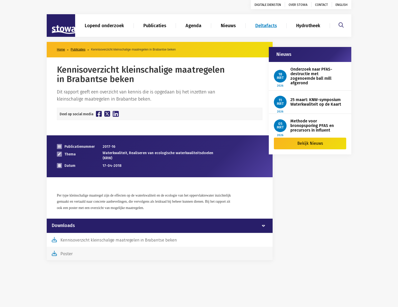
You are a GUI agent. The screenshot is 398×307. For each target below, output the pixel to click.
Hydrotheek (308, 25)
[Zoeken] (341, 24)
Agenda (193, 25)
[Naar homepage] (61, 25)
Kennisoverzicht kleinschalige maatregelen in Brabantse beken (118, 240)
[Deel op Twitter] (107, 113)
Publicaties (154, 25)
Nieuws (228, 25)
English (341, 5)
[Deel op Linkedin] (116, 114)
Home (61, 49)
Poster (66, 253)
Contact (321, 5)
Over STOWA (298, 5)
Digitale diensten (268, 5)
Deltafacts (266, 25)
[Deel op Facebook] (99, 113)
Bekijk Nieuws (310, 143)
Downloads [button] (63, 225)
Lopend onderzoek (104, 25)
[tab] (160, 226)
